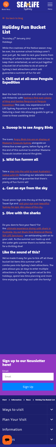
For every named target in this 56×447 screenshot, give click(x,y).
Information (16, 400)
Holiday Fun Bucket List (45, 400)
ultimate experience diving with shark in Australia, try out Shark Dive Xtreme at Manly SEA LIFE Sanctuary (27, 232)
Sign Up (28, 387)
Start (4, 400)
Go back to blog (12, 18)
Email (5, 371)
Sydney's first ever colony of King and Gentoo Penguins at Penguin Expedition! (27, 101)
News (28, 400)
